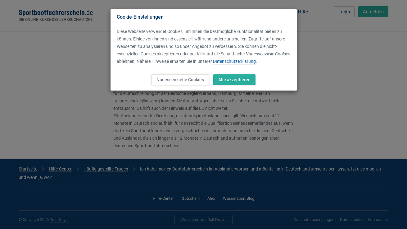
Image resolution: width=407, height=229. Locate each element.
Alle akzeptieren (234, 79)
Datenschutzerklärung (234, 61)
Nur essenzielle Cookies (180, 79)
